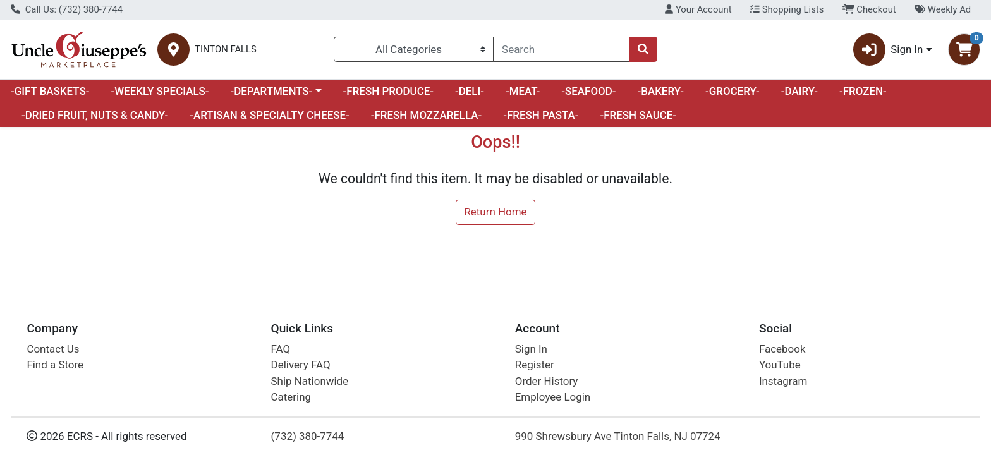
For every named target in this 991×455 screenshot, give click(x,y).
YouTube (780, 364)
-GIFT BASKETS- (50, 91)
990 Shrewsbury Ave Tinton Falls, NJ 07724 (617, 436)
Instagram (783, 381)
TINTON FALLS (226, 49)
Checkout (869, 9)
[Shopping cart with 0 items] (964, 49)
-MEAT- (523, 91)
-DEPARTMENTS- (271, 91)
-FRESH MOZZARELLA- (426, 115)
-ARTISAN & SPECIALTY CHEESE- (270, 115)
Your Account (698, 9)
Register (534, 364)
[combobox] (561, 49)
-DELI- (469, 91)
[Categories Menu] (414, 49)
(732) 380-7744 (307, 436)
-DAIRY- (799, 91)
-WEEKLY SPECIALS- (160, 91)
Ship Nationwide (310, 381)
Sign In (531, 349)
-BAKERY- (660, 91)
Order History (546, 381)
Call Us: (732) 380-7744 (67, 9)
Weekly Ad (943, 9)
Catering (291, 397)
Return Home (495, 211)
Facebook (782, 349)
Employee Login (552, 397)
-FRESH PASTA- (540, 115)
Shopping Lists (787, 9)
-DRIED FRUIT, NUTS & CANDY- (94, 115)
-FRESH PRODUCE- (388, 91)
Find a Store (55, 364)
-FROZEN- (863, 91)
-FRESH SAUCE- (638, 115)
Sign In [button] (888, 49)
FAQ (281, 349)
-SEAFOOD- (588, 91)
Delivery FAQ (301, 364)
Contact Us (53, 349)
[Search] (561, 49)
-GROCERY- (732, 91)
